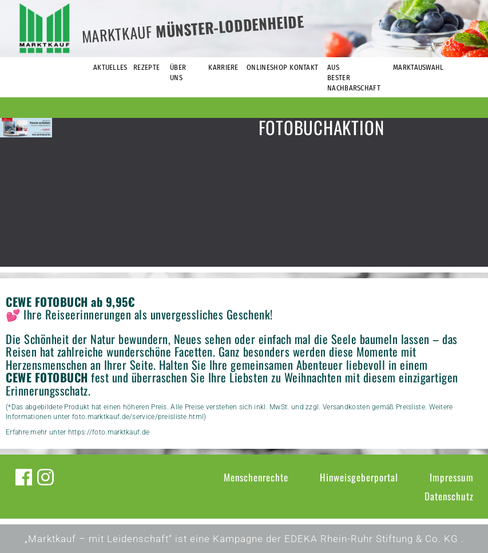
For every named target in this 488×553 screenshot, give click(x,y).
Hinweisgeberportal (359, 477)
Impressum (452, 477)
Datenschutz (449, 496)
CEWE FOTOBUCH (47, 377)
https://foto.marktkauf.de (109, 432)
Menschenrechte (256, 477)
